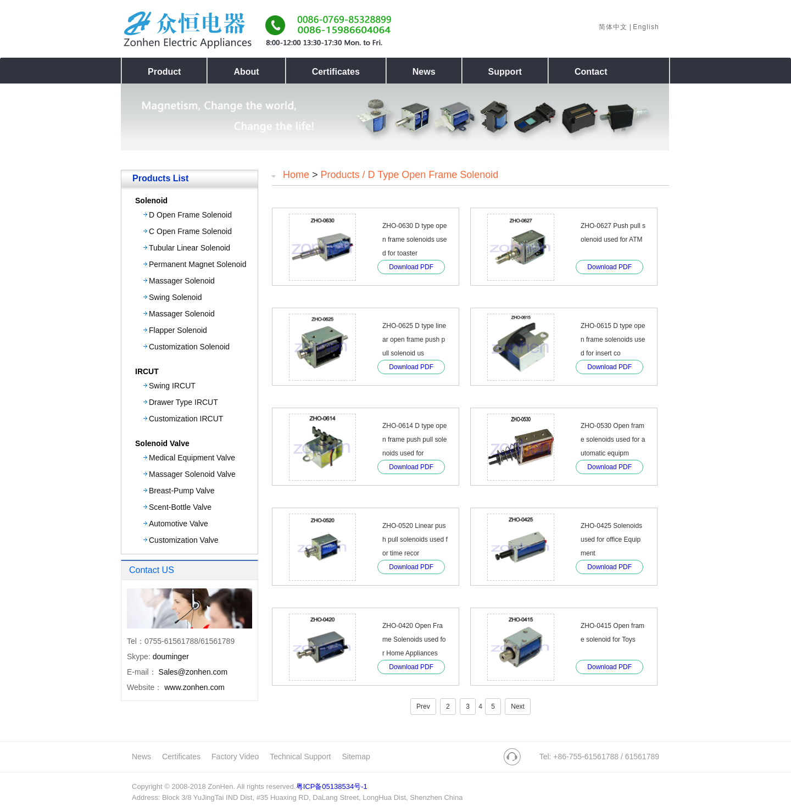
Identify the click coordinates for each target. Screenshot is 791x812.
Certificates (181, 756)
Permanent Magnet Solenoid (197, 264)
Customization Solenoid (189, 346)
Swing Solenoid (175, 297)
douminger (171, 656)
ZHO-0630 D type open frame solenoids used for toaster (414, 239)
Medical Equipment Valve (192, 457)
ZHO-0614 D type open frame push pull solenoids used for (414, 439)
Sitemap (356, 756)
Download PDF (411, 267)
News (141, 756)
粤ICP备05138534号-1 (331, 786)
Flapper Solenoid (178, 330)
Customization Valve (184, 540)
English (646, 27)
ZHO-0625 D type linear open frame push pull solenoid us (414, 339)
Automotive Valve (178, 523)
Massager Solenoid (182, 280)
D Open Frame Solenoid (190, 214)
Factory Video (235, 756)
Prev (423, 706)
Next (518, 706)
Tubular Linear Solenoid (189, 247)
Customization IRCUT (186, 418)
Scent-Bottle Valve (180, 507)
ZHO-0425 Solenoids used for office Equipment (611, 539)
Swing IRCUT (172, 385)
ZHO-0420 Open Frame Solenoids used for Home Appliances (413, 639)
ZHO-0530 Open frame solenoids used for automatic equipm (613, 439)
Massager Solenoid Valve (192, 474)
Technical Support (300, 756)
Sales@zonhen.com (193, 672)
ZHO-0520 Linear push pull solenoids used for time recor (415, 539)
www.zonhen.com (194, 687)
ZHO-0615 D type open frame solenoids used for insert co (613, 339)
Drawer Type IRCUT (183, 402)
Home (296, 174)
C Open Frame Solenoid (190, 231)
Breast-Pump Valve (182, 490)
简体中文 (613, 27)
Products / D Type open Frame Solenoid (410, 174)
